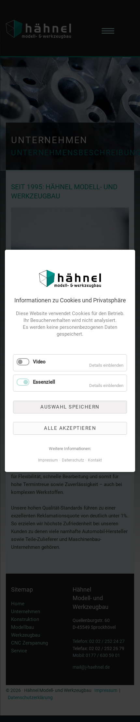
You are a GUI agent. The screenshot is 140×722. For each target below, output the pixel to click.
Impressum (48, 460)
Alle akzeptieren (70, 428)
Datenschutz (73, 460)
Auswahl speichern (70, 407)
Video (39, 362)
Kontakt (95, 460)
